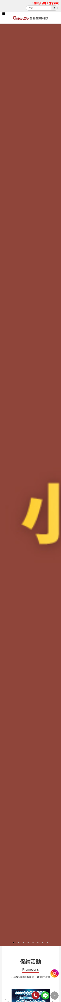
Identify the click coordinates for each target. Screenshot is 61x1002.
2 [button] (18, 942)
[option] (30, 484)
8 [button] (47, 942)
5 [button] (33, 942)
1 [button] (13, 942)
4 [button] (28, 942)
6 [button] (38, 942)
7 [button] (42, 942)
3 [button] (23, 942)
